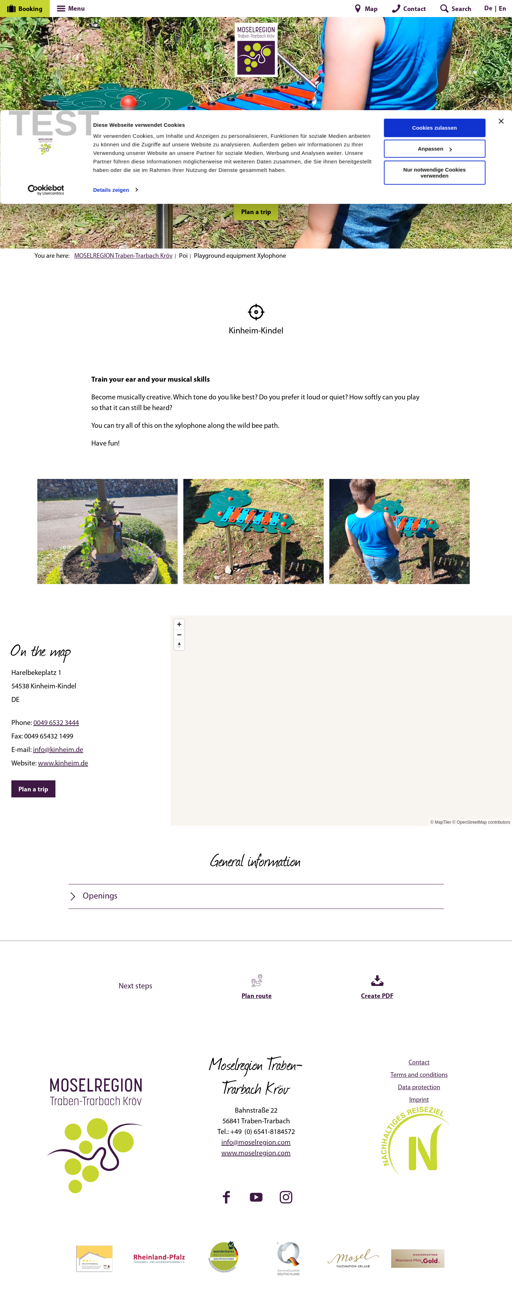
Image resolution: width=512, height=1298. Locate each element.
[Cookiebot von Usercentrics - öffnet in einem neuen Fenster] (46, 79)
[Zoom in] (179, 624)
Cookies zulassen (434, 18)
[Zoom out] (179, 634)
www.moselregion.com (256, 1153)
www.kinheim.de (63, 763)
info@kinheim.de (58, 750)
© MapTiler (440, 822)
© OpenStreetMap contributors (481, 822)
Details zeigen (111, 79)
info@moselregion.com (256, 1142)
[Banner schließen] (500, 11)
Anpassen (435, 39)
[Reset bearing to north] (179, 645)
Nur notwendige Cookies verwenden (434, 62)
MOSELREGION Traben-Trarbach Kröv (123, 256)
